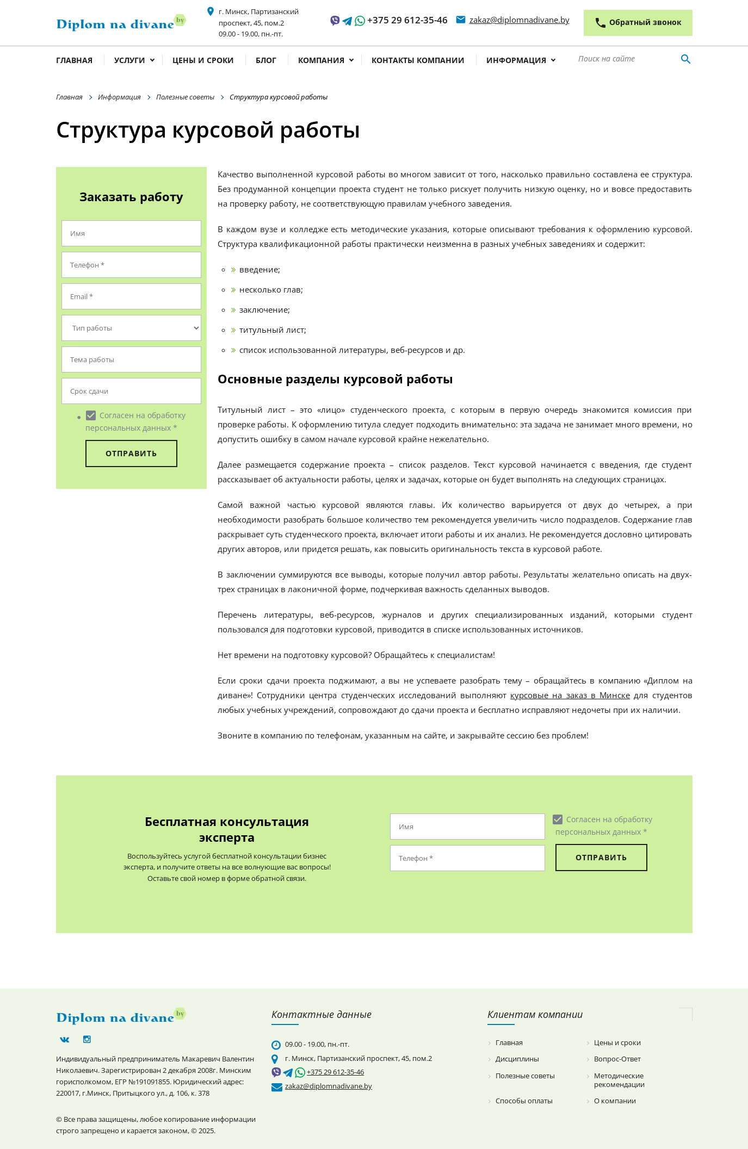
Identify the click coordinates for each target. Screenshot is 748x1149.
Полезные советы (185, 97)
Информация (516, 61)
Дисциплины (517, 1059)
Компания (321, 61)
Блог (266, 61)
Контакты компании (418, 61)
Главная (74, 61)
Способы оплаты (524, 1101)
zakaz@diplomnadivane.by (519, 19)
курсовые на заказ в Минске (570, 695)
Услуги (129, 61)
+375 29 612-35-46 (407, 20)
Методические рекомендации (619, 1080)
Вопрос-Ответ (617, 1059)
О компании (615, 1101)
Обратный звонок (638, 22)
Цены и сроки (203, 61)
